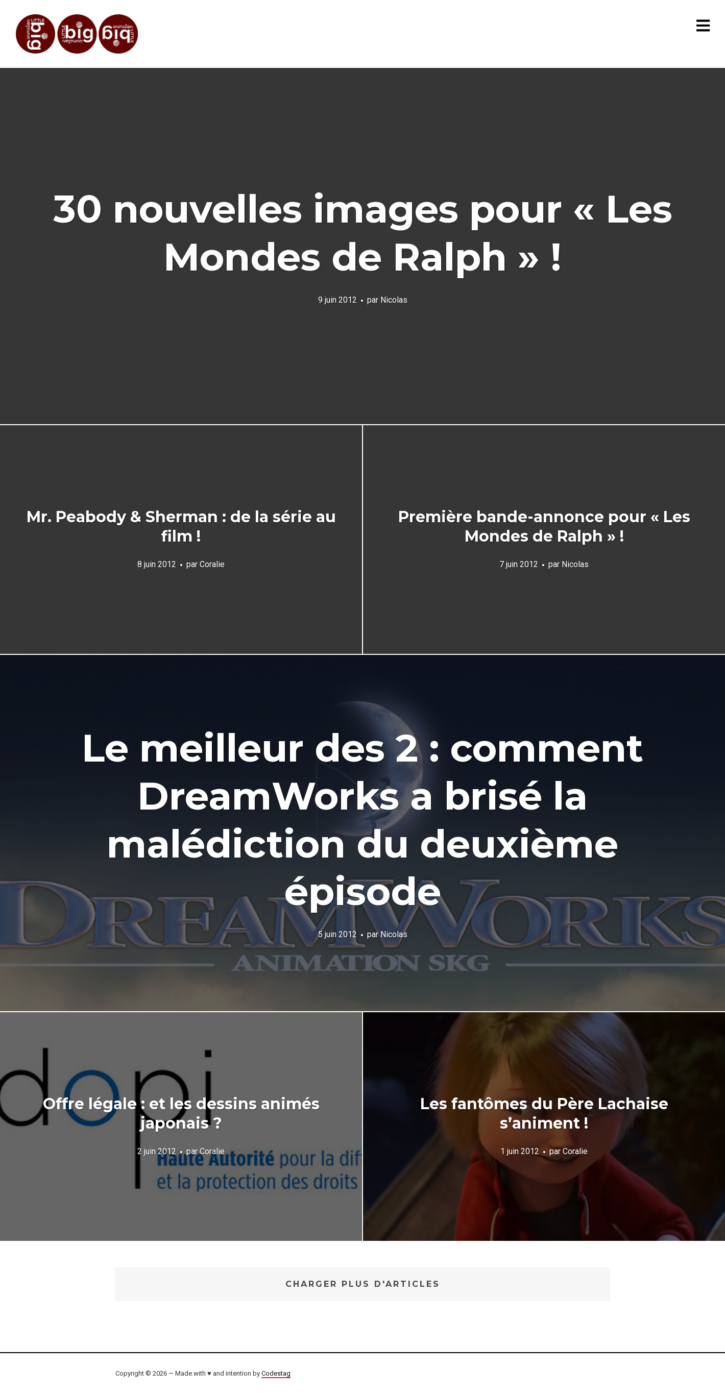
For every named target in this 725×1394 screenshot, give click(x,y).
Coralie (212, 564)
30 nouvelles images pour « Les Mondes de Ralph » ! (362, 232)
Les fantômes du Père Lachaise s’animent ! (544, 1113)
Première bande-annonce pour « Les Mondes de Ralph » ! (544, 526)
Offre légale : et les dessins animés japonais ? (181, 1113)
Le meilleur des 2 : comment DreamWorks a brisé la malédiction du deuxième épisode (362, 819)
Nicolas (393, 299)
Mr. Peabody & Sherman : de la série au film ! (181, 526)
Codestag (276, 1373)
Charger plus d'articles (362, 1284)
